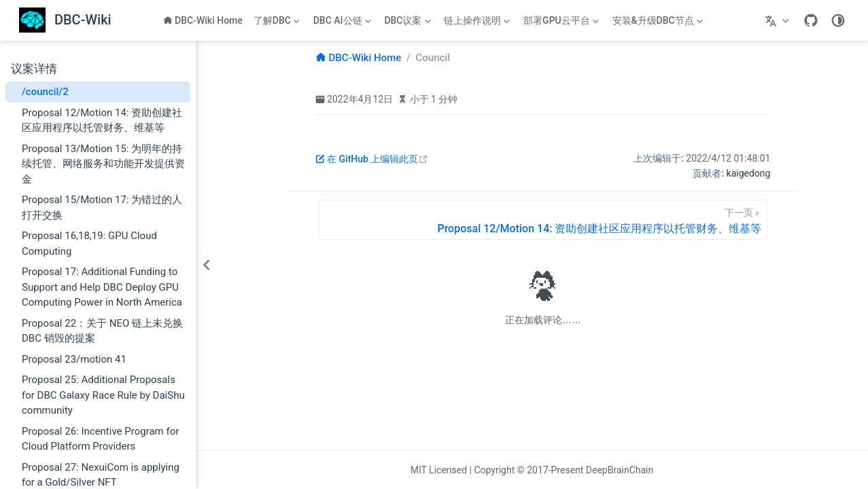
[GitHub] (811, 20)
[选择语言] (779, 20)
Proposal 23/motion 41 (74, 359)
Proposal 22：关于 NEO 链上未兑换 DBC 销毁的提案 (102, 331)
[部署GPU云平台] (562, 20)
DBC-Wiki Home (203, 20)
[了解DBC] (278, 20)
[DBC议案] (408, 20)
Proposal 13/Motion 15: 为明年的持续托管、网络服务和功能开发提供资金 (103, 164)
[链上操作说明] (478, 20)
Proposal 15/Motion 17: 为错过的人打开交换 (102, 207)
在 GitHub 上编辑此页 (372, 158)
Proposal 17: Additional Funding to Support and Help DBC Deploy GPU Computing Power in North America (102, 287)
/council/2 (45, 92)
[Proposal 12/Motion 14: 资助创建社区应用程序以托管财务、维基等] (543, 220)
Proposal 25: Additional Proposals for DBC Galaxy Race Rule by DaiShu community (103, 395)
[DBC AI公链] (344, 20)
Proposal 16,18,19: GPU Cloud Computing (89, 243)
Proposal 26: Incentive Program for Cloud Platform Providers (100, 439)
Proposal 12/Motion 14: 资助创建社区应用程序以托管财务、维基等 (102, 120)
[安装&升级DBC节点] (659, 20)
